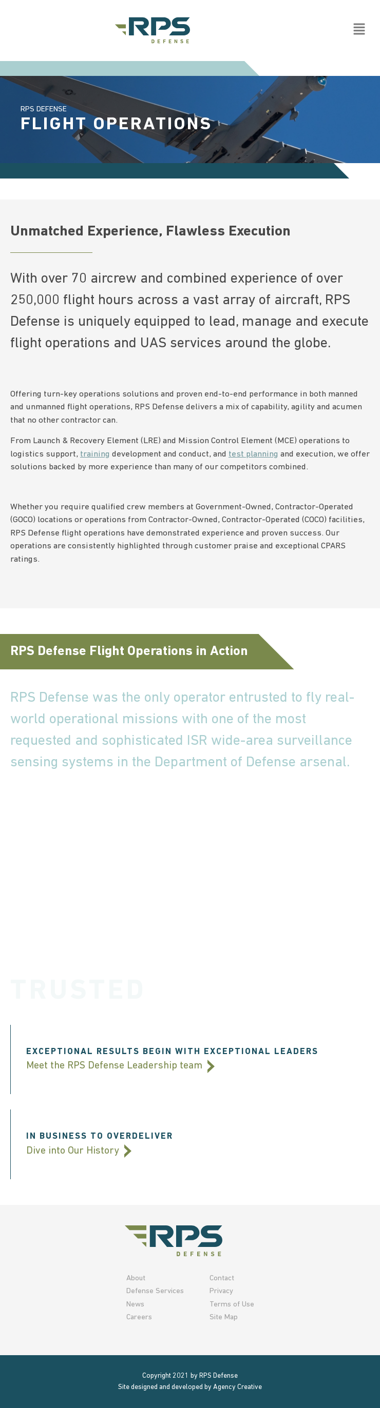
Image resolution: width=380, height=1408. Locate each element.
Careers (139, 1317)
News (135, 1304)
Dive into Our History (78, 1151)
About (135, 1278)
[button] (359, 30)
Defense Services (155, 1291)
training (95, 454)
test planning (253, 454)
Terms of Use (232, 1304)
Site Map (224, 1317)
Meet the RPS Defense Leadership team (120, 1066)
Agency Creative (237, 1387)
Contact (222, 1278)
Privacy (221, 1291)
